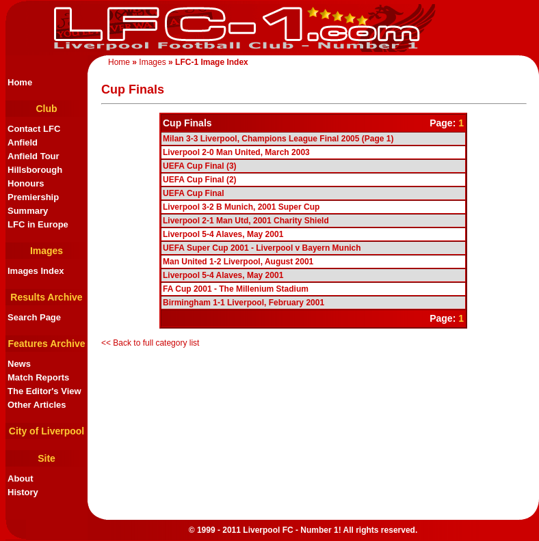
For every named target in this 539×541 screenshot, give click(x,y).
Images (152, 62)
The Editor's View (44, 391)
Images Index (36, 271)
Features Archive (46, 343)
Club (46, 108)
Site (46, 458)
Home (119, 62)
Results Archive (46, 297)
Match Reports (38, 377)
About (21, 478)
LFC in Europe (38, 224)
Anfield (23, 142)
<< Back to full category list (150, 343)
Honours (26, 183)
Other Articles (37, 405)
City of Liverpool (46, 431)
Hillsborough (35, 170)
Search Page (34, 317)
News (19, 364)
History (23, 492)
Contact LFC (34, 129)
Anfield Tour (34, 156)
